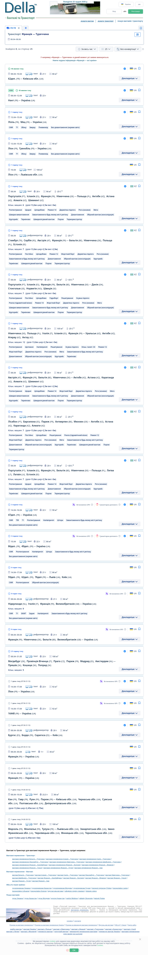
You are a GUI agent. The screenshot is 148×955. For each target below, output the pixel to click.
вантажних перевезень (80, 910)
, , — (35, 735)
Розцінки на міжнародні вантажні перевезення (81, 925)
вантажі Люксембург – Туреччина (91, 875)
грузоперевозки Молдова (62, 888)
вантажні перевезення (130, 931)
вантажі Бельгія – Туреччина (23, 875)
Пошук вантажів (13, 895)
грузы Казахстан (31, 898)
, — (27, 122)
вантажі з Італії (130, 929)
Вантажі (29, 872)
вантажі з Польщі (45, 929)
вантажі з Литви (12, 931)
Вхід (114, 11)
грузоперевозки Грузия (81, 888)
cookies (53, 941)
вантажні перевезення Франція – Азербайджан (29, 865)
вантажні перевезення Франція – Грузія (58, 868)
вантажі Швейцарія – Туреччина (24, 878)
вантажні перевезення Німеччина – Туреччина (67, 862)
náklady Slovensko (86, 898)
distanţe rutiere (91, 891)
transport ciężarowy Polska (101, 888)
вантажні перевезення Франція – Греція (27, 868)
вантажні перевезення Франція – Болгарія (65, 865)
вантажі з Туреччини (95, 929)
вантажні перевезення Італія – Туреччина (94, 859)
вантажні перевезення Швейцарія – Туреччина (103, 862)
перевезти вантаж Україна (109, 931)
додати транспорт (106, 21)
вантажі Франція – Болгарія (73, 878)
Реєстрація (135, 11)
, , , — (52, 603)
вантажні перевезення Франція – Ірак (89, 868)
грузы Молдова (44, 898)
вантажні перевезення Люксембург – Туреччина (30, 862)
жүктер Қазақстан (58, 898)
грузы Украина (17, 898)
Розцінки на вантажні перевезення (21, 925)
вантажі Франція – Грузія (21, 881)
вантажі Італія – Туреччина (68, 875)
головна (70, 921)
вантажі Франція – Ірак (40, 881)
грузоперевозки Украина (21, 888)
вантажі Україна (29, 929)
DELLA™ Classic (120, 925)
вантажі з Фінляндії (29, 931)
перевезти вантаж (45, 931)
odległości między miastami (74, 891)
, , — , (40, 577)
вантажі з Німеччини (61, 929)
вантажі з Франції (78, 929)
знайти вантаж (16, 929)
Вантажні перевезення (16, 855)
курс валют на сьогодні (72, 934)
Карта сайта (132, 925)
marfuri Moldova (72, 898)
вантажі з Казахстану (113, 929)
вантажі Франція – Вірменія (95, 878)
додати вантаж (87, 21)
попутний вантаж (61, 931)
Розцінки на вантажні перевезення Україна (49, 925)
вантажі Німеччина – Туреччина (117, 875)
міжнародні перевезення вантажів (83, 931)
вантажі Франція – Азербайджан (50, 878)
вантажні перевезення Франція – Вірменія (98, 865)
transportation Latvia (120, 888)
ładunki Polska (99, 898)
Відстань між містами (106, 925)
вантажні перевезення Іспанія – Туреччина (62, 859)
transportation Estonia (38, 891)
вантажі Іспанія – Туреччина (45, 875)
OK (73, 950)
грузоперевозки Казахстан (42, 888)
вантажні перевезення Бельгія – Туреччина (28, 859)
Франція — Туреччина (28, 34)
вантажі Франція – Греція (116, 878)
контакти (77, 921)
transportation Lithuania (20, 891)
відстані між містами (55, 891)
